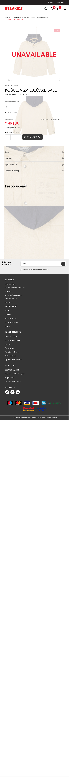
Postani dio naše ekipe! (13, 382)
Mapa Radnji (9, 378)
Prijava (50, 2)
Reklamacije (9, 348)
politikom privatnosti (41, 270)
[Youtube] (18, 392)
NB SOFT (42, 417)
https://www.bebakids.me (23, 417)
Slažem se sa (36, 270)
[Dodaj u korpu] (32, 137)
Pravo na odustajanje (12, 340)
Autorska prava (10, 318)
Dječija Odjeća (24, 17)
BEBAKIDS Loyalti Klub (12, 370)
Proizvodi (16, 17)
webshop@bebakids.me (14, 295)
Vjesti (7, 311)
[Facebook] (7, 392)
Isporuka (8, 344)
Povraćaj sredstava (12, 352)
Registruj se (60, 2)
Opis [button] (34, 152)
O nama (8, 315)
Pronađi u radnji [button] (34, 170)
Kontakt (8, 326)
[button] (58, 8)
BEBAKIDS (8, 17)
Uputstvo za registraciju (13, 360)
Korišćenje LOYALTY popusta (15, 374)
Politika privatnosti (11, 322)
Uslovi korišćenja (11, 336)
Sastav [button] (34, 158)
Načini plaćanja (10, 356)
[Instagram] (12, 392)
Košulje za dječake (42, 17)
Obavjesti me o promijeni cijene (52, 119)
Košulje (33, 17)
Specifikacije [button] (34, 164)
